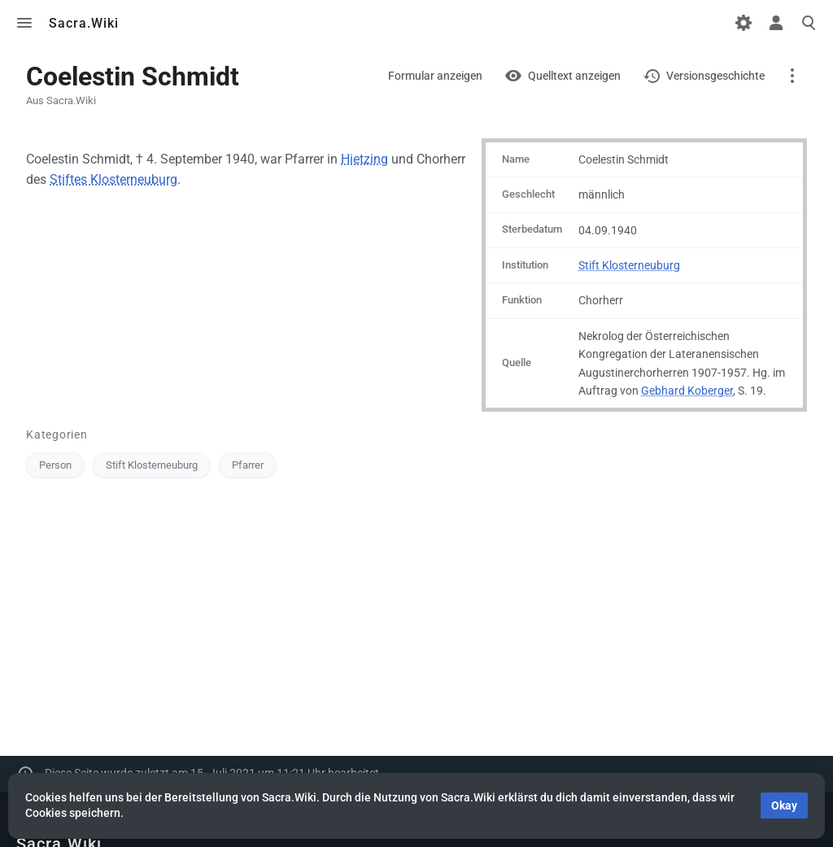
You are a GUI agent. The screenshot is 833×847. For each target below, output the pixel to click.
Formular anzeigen (435, 75)
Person (55, 465)
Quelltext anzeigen (574, 75)
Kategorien (57, 434)
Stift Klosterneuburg (629, 265)
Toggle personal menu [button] (776, 23)
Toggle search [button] (808, 23)
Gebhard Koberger (687, 390)
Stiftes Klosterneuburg (113, 179)
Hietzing (364, 159)
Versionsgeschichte (715, 75)
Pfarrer (248, 465)
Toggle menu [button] (24, 23)
